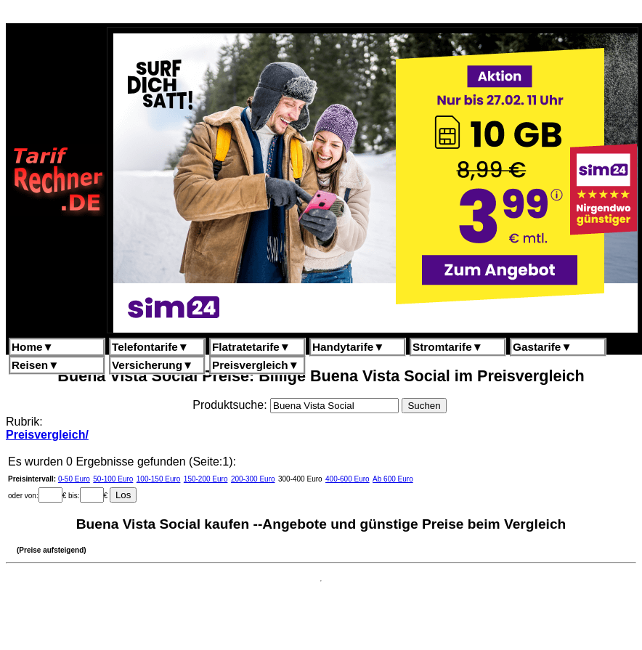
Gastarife (542, 347)
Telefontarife (150, 347)
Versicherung (152, 365)
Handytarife (348, 347)
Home (33, 347)
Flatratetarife (251, 347)
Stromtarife (448, 347)
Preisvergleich (255, 365)
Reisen (35, 365)
